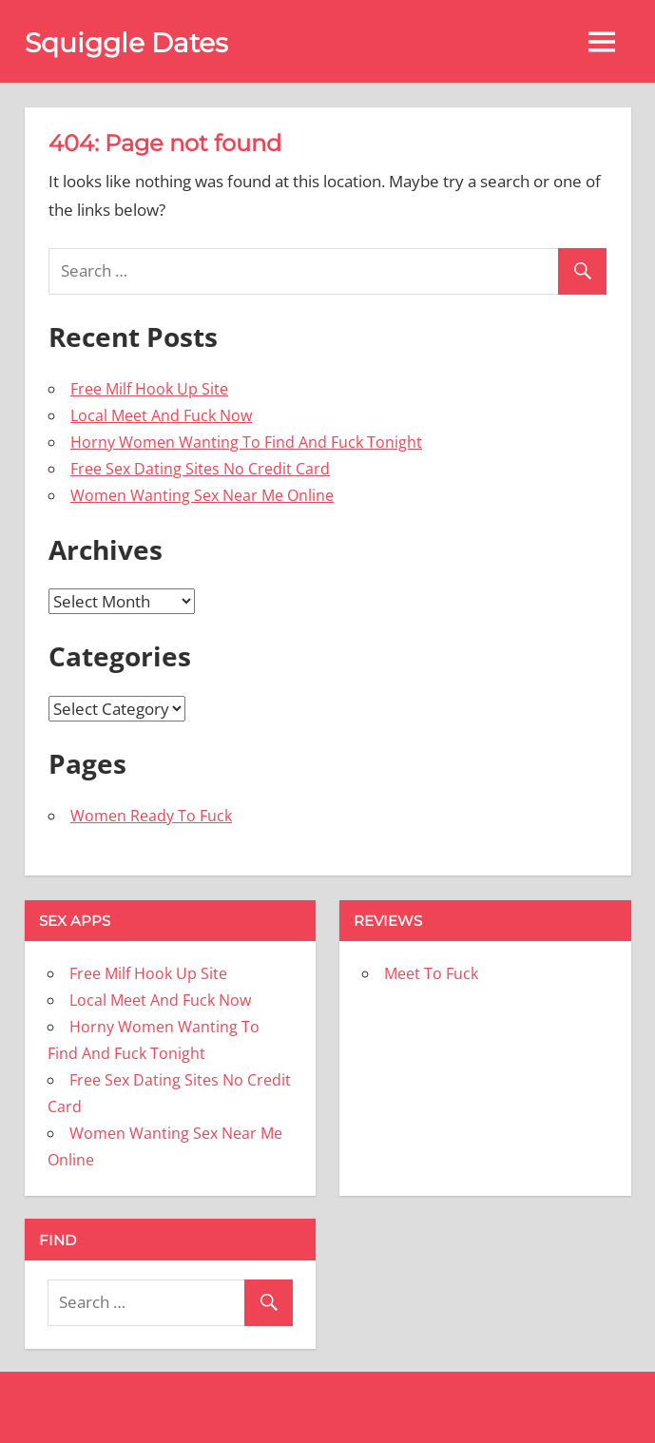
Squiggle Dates (126, 43)
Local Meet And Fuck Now (161, 415)
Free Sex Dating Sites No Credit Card (200, 468)
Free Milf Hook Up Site (149, 388)
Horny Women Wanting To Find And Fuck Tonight (246, 442)
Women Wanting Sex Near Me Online (202, 495)
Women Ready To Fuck (151, 815)
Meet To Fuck (431, 973)
